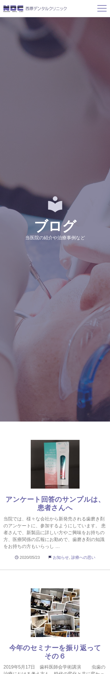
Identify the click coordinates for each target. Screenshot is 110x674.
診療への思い (83, 557)
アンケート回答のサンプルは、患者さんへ (55, 503)
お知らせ (61, 557)
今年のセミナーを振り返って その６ (58, 652)
